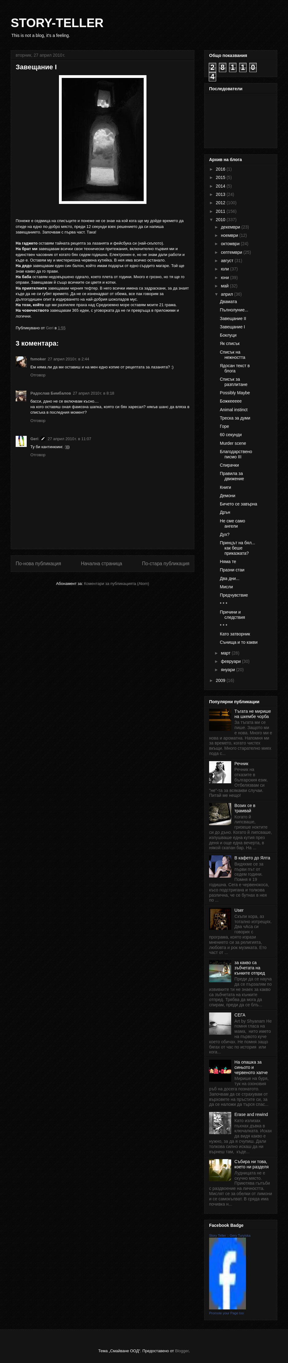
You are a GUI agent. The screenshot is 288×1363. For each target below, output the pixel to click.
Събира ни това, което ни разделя (252, 1164)
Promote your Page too (226, 1313)
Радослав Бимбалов (50, 393)
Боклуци (228, 335)
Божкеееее (231, 401)
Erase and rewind (251, 1114)
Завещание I (232, 326)
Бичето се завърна (238, 503)
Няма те (228, 561)
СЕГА (240, 1014)
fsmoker (38, 359)
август (227, 260)
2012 (221, 202)
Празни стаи (232, 569)
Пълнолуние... (234, 309)
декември (231, 227)
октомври (231, 243)
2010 (221, 219)
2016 (221, 169)
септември (232, 252)
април (227, 294)
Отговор (37, 375)
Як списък (229, 343)
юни (225, 277)
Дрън (225, 512)
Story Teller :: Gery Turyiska (230, 1235)
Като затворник (235, 633)
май (225, 285)
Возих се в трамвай (245, 808)
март (226, 653)
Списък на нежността (232, 355)
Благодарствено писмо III (236, 454)
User (239, 910)
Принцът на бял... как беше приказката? (237, 548)
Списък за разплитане (233, 382)
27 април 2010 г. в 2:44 (68, 359)
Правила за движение (232, 476)
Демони (227, 495)
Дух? (225, 534)
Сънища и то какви (239, 642)
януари (228, 669)
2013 (221, 194)
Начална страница (101, 563)
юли (225, 268)
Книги (225, 487)
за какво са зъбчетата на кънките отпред (250, 968)
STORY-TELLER (57, 23)
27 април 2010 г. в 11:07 (69, 438)
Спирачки (229, 465)
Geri (34, 438)
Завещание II (233, 318)
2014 (221, 186)
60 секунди (231, 434)
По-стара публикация (165, 563)
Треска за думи (235, 418)
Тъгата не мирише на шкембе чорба (253, 714)
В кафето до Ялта (252, 857)
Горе (224, 426)
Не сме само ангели (232, 523)
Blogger (182, 1351)
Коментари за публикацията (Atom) (116, 583)
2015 (221, 177)
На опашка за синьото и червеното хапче (251, 1067)
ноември (230, 235)
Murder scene (233, 443)
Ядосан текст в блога (235, 368)
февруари (231, 661)
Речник (241, 763)
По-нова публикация (38, 563)
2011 (221, 211)
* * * (223, 603)
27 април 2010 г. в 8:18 (93, 393)
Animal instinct (233, 409)
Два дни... (229, 578)
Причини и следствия (232, 615)
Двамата (228, 301)
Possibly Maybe (235, 392)
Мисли (226, 586)
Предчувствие (234, 595)
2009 (221, 680)
